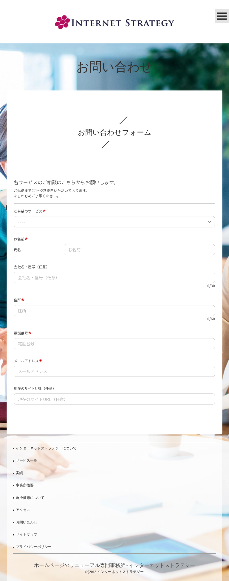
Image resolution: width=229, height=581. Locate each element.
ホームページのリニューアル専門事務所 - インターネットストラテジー (114, 565)
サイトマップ (26, 534)
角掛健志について (30, 498)
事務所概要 (25, 485)
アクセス (23, 510)
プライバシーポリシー (34, 547)
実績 (19, 473)
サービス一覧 (26, 460)
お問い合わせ (26, 522)
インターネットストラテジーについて (46, 448)
